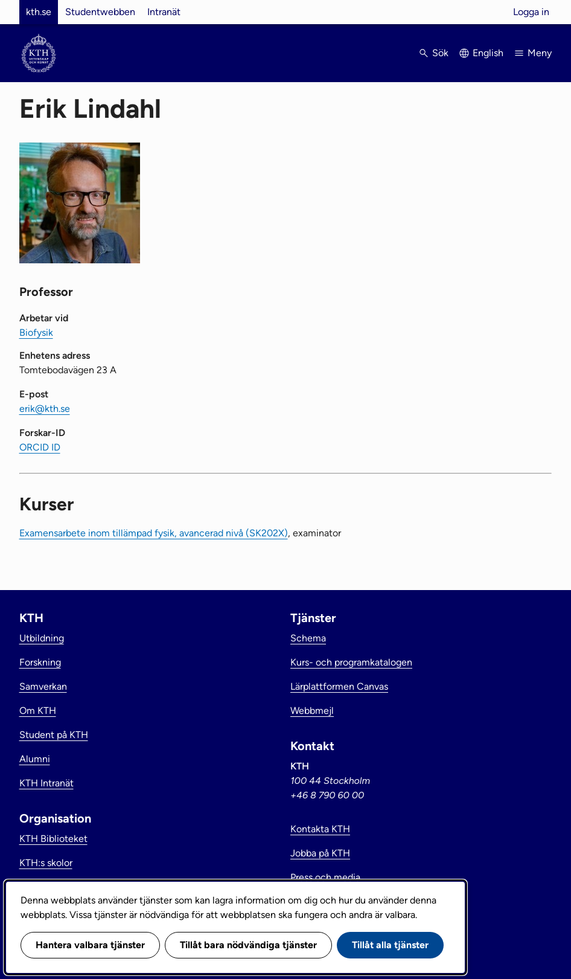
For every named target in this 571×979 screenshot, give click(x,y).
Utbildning (41, 638)
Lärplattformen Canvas (339, 686)
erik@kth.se (44, 408)
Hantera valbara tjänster (90, 945)
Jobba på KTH (320, 853)
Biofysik (36, 332)
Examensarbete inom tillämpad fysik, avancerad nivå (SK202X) (153, 533)
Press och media (325, 877)
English (488, 53)
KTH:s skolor (45, 862)
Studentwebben (100, 12)
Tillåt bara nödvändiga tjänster (248, 945)
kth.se (38, 12)
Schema (308, 638)
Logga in (531, 12)
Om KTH (37, 710)
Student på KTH (53, 734)
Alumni (34, 759)
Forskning (40, 662)
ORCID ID (39, 447)
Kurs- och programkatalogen (351, 662)
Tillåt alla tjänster (390, 945)
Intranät (163, 12)
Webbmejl (312, 710)
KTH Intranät (46, 783)
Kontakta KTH (320, 829)
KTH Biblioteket (53, 838)
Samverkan (43, 686)
